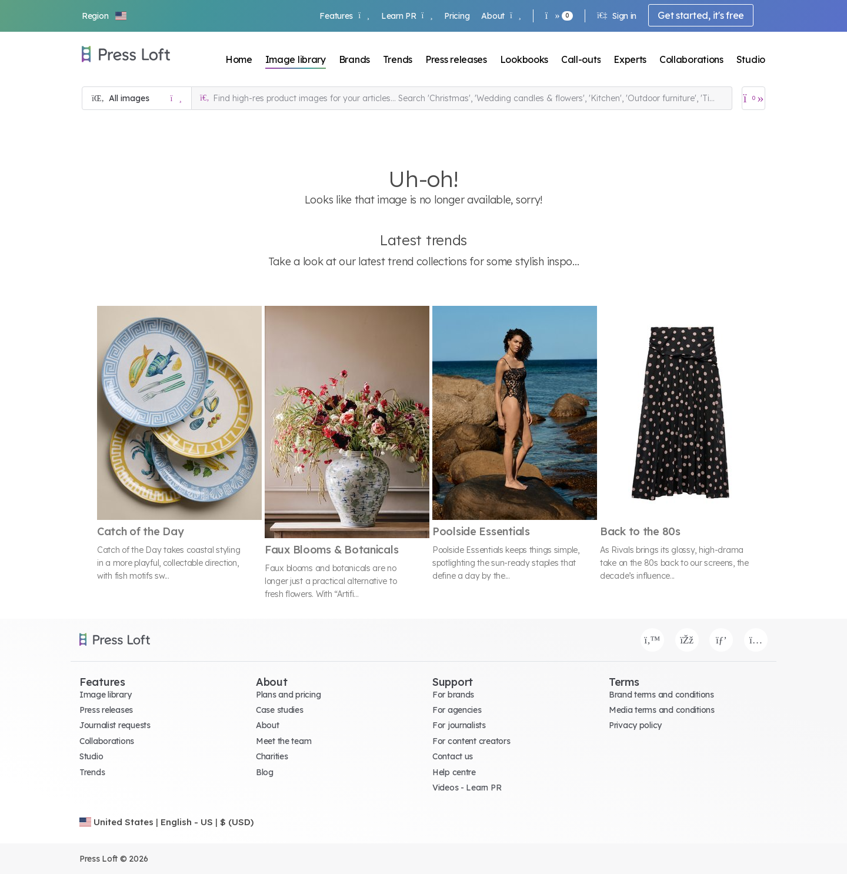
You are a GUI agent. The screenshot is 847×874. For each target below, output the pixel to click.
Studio (750, 59)
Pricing (456, 16)
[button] (105, 16)
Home (238, 59)
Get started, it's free (701, 15)
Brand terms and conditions (661, 694)
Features (344, 16)
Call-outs (581, 59)
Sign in (616, 16)
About (501, 16)
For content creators (471, 741)
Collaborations (691, 59)
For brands (453, 694)
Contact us (452, 756)
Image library (295, 59)
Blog (265, 772)
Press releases (456, 59)
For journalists (459, 725)
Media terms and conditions (662, 710)
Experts (629, 59)
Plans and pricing (288, 694)
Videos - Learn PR (466, 787)
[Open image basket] (753, 98)
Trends (397, 59)
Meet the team (283, 741)
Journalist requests (115, 725)
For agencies (457, 710)
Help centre (454, 772)
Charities (272, 756)
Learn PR (406, 16)
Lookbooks (524, 59)
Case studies (280, 710)
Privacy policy (635, 725)
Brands (354, 59)
